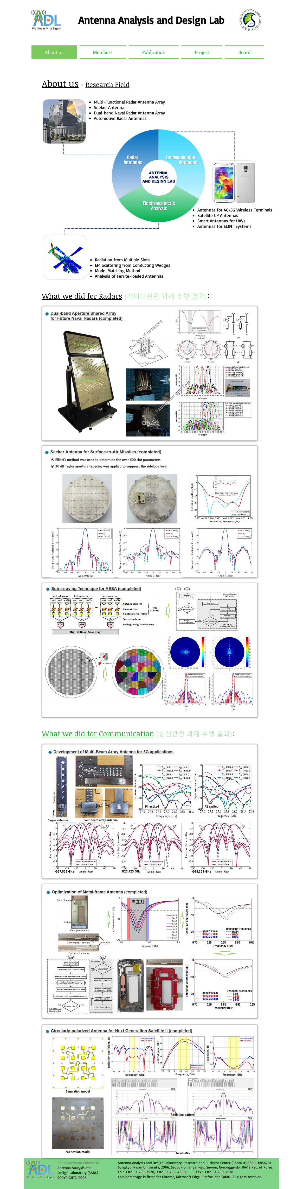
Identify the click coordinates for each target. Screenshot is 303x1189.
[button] (102, 52)
